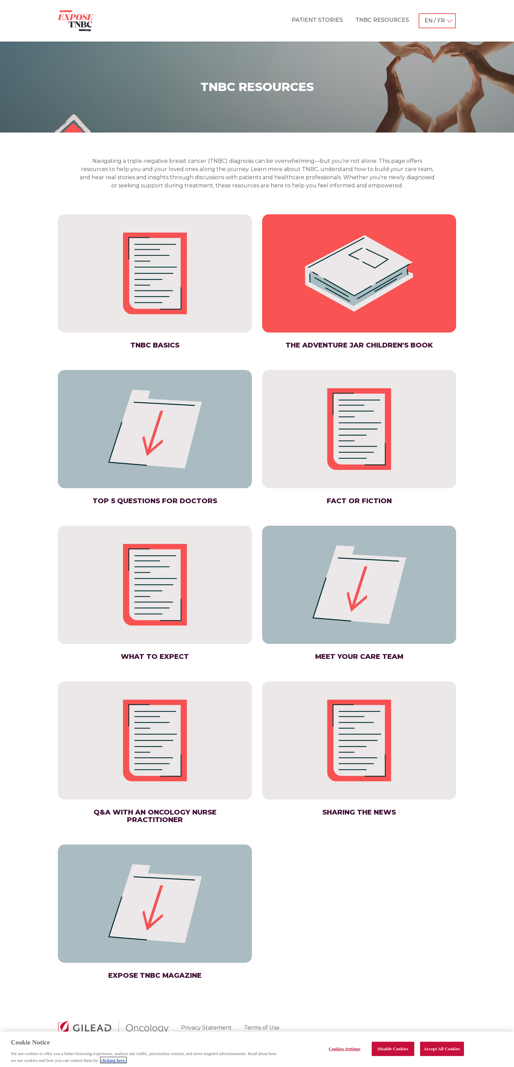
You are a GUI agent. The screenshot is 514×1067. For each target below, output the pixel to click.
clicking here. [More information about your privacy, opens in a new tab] (113, 1063)
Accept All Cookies (442, 1051)
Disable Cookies (393, 1051)
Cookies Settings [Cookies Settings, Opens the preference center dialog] (344, 1051)
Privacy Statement (206, 1027)
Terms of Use (261, 1027)
